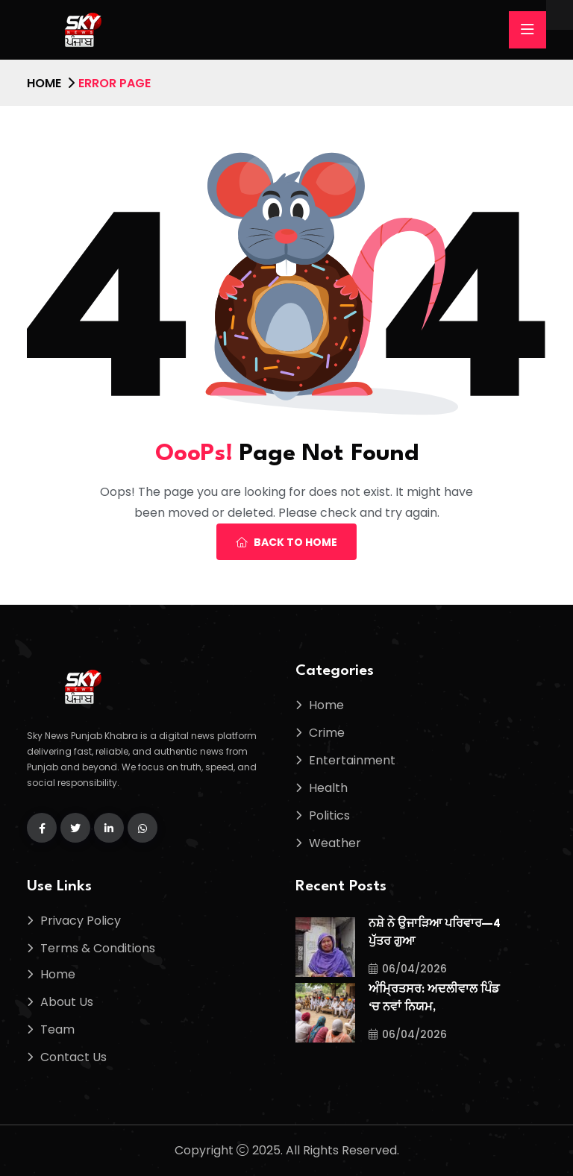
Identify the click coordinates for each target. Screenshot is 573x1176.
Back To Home (286, 542)
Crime (327, 732)
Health (328, 788)
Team (57, 1029)
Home (44, 83)
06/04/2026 (408, 968)
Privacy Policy (80, 920)
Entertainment (352, 760)
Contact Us (73, 1057)
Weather (335, 843)
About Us (66, 1002)
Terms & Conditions (97, 948)
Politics (329, 815)
